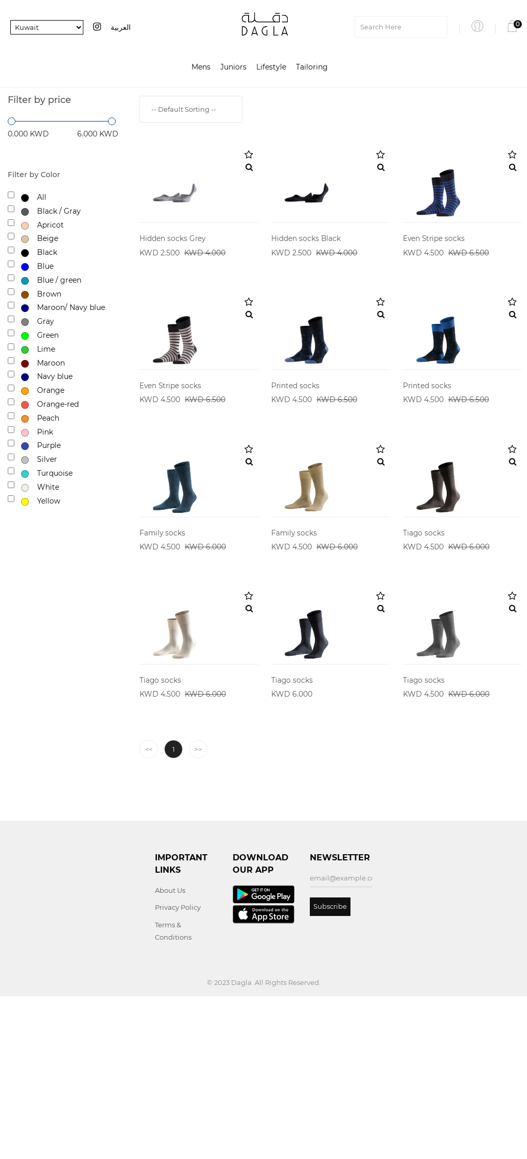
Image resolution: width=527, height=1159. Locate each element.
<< (148, 912)
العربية (121, 27)
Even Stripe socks (434, 279)
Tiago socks (424, 654)
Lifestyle (271, 67)
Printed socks (295, 466)
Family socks (162, 654)
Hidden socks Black (306, 279)
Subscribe (330, 1069)
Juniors (233, 67)
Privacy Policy (178, 1070)
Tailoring (312, 67)
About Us (170, 1053)
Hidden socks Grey (172, 279)
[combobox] (191, 109)
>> (198, 912)
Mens (200, 67)
